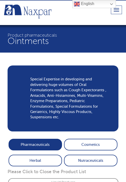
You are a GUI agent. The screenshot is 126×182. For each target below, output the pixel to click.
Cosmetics (90, 144)
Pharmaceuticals (35, 144)
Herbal (35, 160)
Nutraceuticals (90, 160)
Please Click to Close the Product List (47, 171)
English (84, 4)
